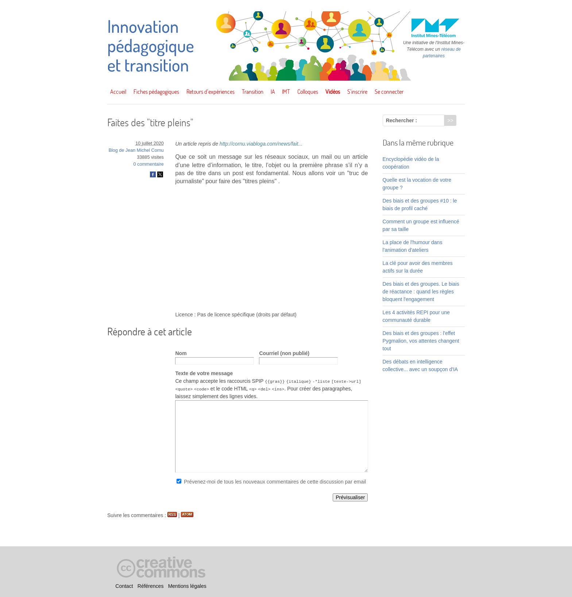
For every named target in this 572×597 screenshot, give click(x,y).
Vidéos (332, 91)
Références (151, 586)
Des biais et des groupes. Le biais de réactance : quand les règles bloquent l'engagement (421, 291)
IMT (286, 91)
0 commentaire (149, 164)
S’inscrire (357, 91)
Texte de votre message (204, 373)
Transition (252, 91)
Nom (180, 353)
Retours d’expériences (210, 91)
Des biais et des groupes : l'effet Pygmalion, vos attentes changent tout (421, 340)
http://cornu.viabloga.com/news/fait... (261, 144)
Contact (124, 586)
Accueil (118, 91)
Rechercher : (401, 120)
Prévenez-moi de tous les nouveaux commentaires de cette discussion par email (275, 482)
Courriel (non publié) (284, 353)
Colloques (307, 91)
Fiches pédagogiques (156, 91)
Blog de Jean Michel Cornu (136, 150)
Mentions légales (187, 586)
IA (273, 91)
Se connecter (389, 91)
